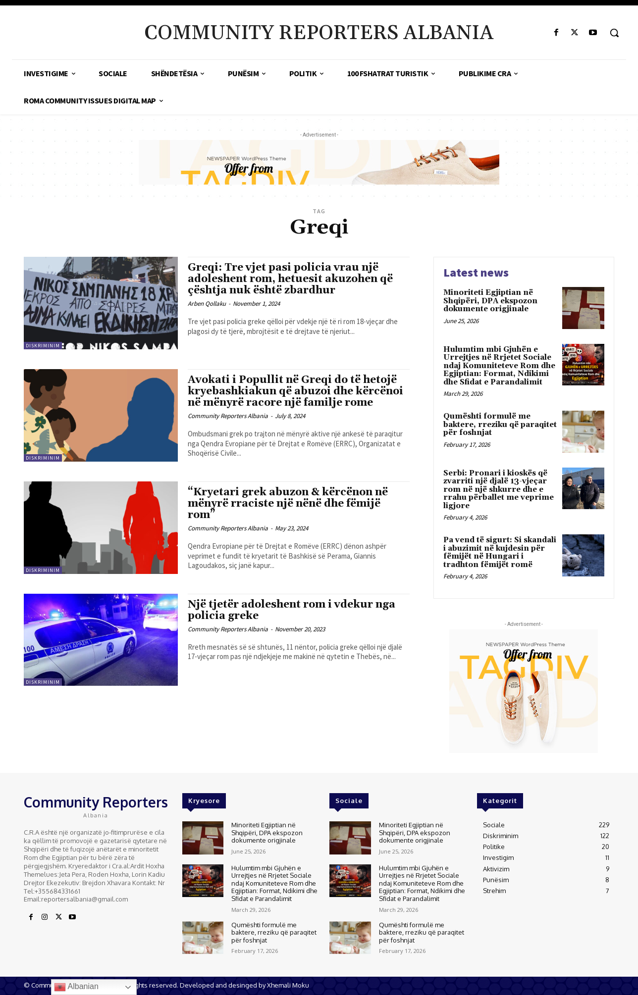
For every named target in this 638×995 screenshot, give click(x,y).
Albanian (76, 987)
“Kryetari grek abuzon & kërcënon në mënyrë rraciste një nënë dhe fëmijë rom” (288, 503)
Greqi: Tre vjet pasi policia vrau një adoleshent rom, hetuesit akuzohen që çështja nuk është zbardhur (290, 279)
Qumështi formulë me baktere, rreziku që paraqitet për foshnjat (500, 424)
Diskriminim (43, 345)
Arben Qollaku (207, 303)
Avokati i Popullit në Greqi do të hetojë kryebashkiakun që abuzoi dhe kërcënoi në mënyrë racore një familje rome (295, 391)
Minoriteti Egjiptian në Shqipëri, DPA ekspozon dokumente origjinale (490, 301)
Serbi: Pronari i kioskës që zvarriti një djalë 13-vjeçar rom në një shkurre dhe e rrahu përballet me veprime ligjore (498, 490)
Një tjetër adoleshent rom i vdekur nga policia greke (291, 610)
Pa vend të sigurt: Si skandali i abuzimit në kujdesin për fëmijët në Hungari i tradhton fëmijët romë (499, 552)
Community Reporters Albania (228, 416)
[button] (614, 33)
